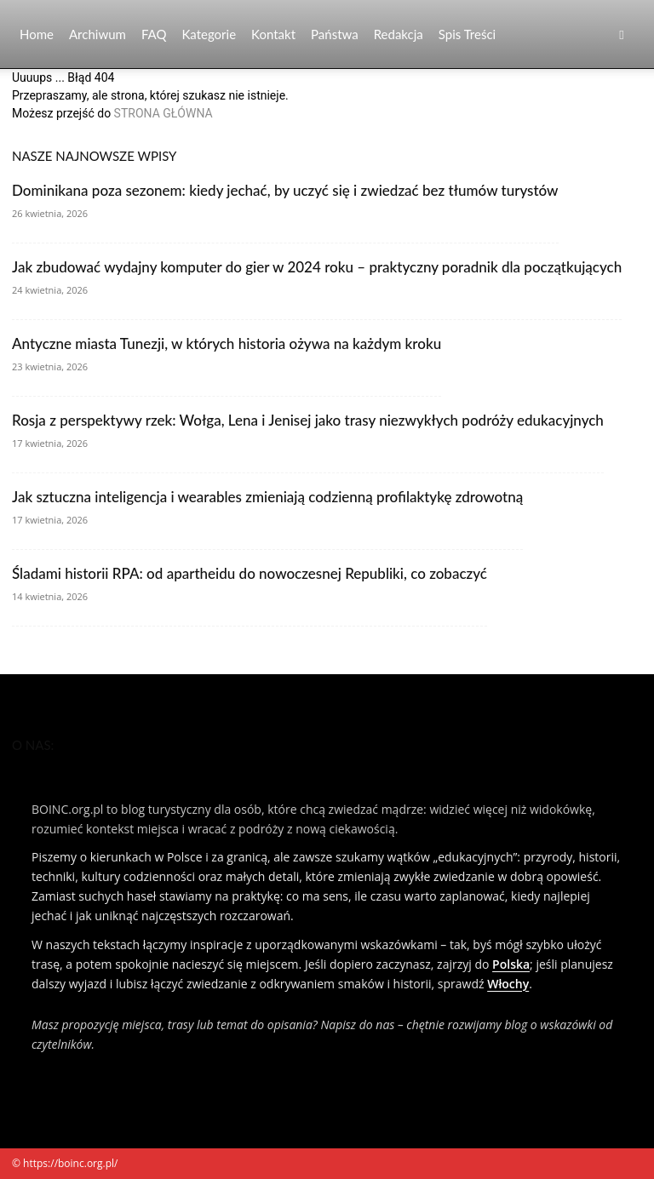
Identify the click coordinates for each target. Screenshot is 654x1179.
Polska (511, 964)
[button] (621, 34)
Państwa (335, 34)
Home (37, 34)
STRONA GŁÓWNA (163, 113)
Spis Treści (467, 34)
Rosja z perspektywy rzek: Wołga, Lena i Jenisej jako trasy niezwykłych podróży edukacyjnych (308, 420)
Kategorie (208, 34)
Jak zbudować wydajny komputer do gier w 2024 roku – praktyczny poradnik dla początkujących (317, 267)
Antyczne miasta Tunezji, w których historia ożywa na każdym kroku (226, 343)
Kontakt (273, 34)
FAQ (154, 34)
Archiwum (97, 34)
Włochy (508, 984)
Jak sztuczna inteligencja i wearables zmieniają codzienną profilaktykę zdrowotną (267, 497)
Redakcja (398, 34)
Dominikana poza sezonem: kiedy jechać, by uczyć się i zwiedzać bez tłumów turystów (285, 190)
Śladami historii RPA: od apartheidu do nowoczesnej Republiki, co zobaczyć (249, 573)
